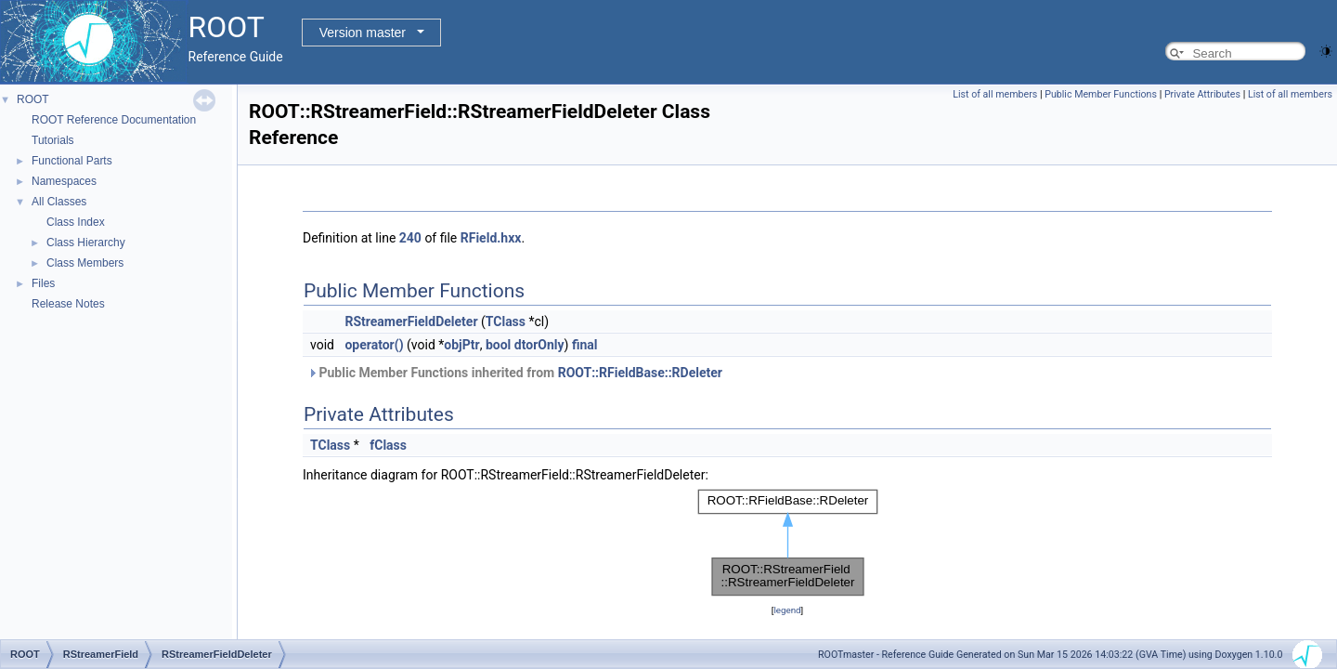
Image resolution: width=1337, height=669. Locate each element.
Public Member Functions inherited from (514, 372)
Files (43, 283)
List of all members (995, 94)
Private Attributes (1202, 94)
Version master (362, 32)
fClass (388, 445)
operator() (373, 344)
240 (410, 237)
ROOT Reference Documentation (114, 119)
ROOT (33, 99)
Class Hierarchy (85, 242)
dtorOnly (539, 344)
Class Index (75, 222)
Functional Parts (72, 160)
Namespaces (64, 181)
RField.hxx (491, 237)
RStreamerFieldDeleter (410, 321)
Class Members (84, 262)
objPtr (461, 344)
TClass (506, 321)
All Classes (59, 201)
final (585, 344)
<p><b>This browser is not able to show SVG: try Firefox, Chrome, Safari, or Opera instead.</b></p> (788, 542)
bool (498, 344)
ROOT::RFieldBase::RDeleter (640, 372)
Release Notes (68, 303)
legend (786, 610)
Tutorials (53, 140)
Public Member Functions (1101, 94)
